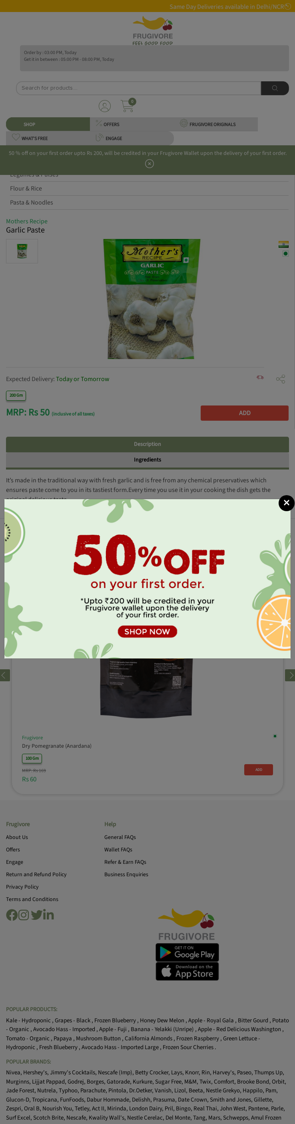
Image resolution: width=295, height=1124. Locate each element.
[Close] (287, 503)
